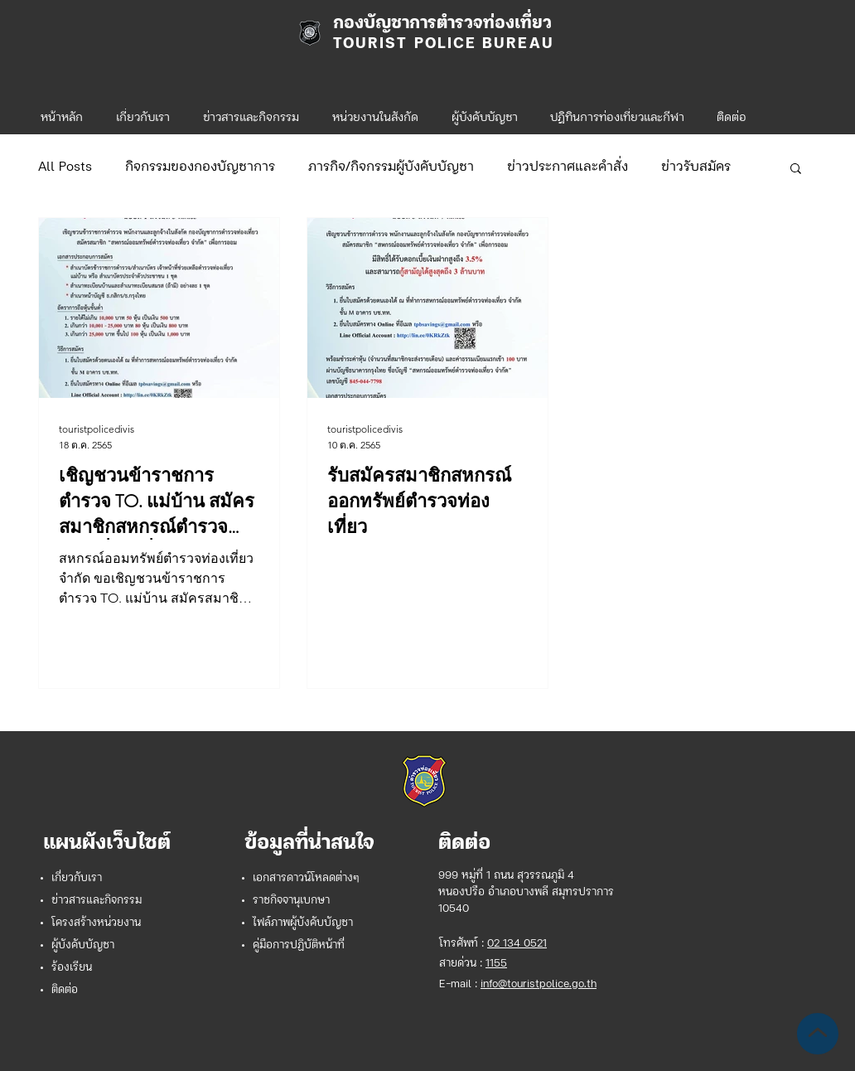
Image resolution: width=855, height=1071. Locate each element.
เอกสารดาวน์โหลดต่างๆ (306, 878)
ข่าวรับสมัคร (696, 167)
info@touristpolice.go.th (539, 984)
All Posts (65, 167)
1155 (496, 963)
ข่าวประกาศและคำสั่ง (567, 167)
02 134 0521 (517, 943)
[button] (375, 111)
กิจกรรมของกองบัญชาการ (200, 167)
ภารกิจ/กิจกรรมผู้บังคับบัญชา (391, 167)
